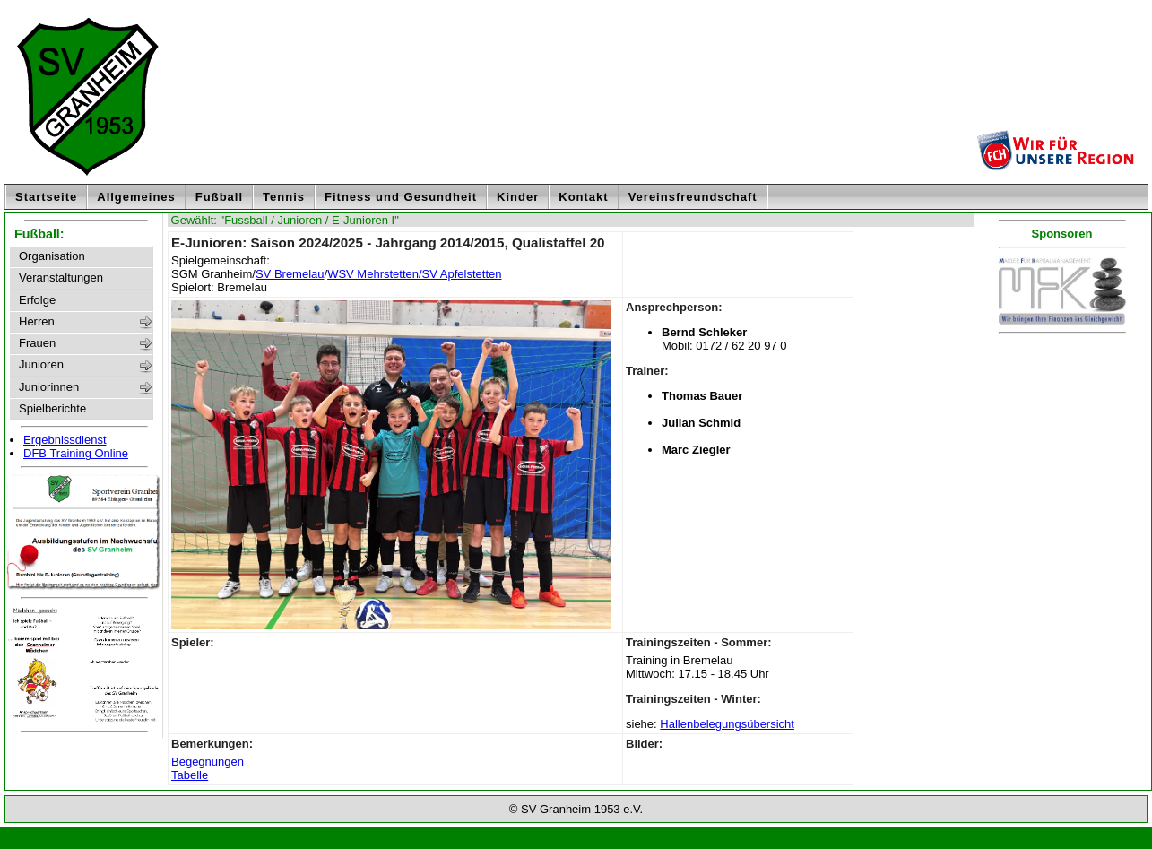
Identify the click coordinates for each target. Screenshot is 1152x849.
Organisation (52, 256)
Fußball (219, 197)
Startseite (46, 197)
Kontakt (583, 197)
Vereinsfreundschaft (693, 197)
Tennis (284, 197)
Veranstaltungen (61, 278)
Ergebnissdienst (65, 439)
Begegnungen (207, 761)
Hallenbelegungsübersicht (727, 724)
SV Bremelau (290, 274)
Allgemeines (136, 197)
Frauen (37, 343)
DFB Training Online (75, 453)
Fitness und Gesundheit (401, 197)
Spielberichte (52, 409)
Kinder (518, 197)
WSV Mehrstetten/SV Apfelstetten (414, 274)
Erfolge (37, 300)
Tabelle (189, 775)
